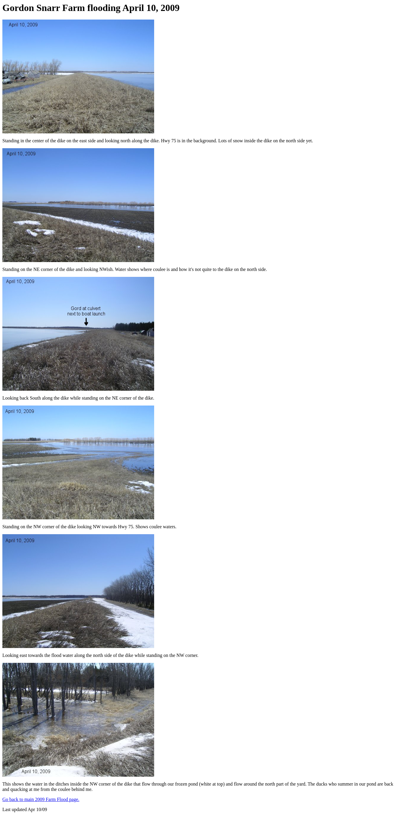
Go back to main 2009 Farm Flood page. (40, 799)
